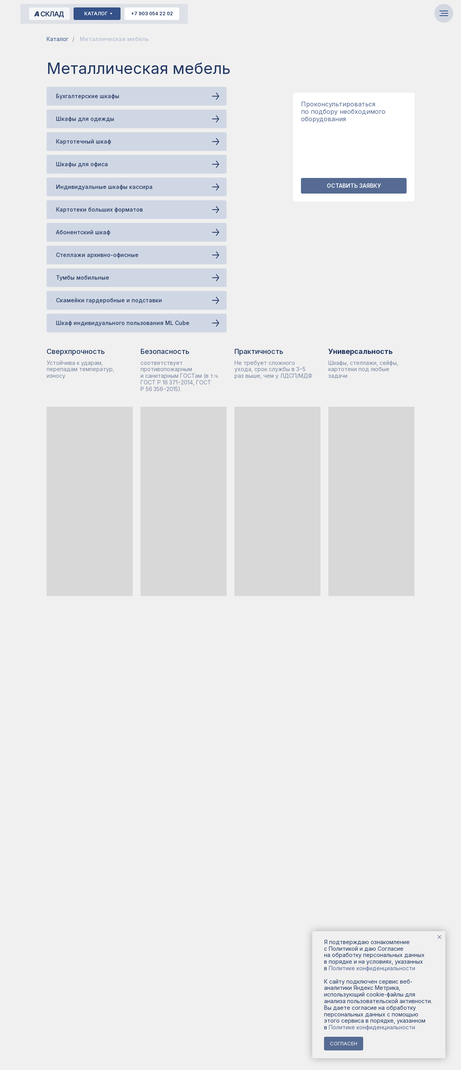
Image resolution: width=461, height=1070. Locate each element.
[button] (354, 186)
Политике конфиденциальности (372, 968)
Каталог (57, 39)
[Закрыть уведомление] (439, 937)
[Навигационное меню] (443, 13)
